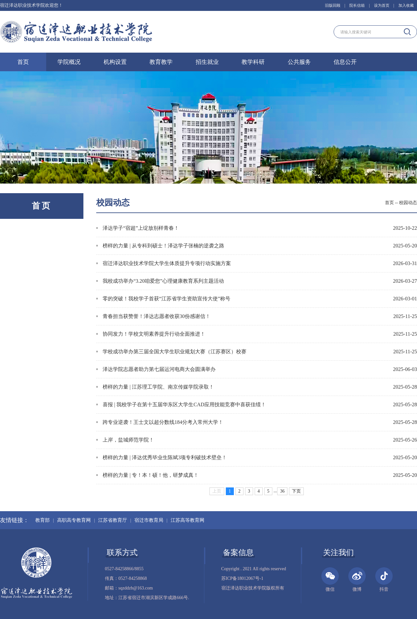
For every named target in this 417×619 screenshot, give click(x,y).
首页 (23, 62)
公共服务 (299, 62)
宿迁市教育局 (148, 520)
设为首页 (381, 5)
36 (282, 491)
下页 (296, 491)
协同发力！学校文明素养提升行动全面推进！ (150, 334)
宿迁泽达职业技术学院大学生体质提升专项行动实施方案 (163, 263)
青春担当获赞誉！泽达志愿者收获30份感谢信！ (153, 316)
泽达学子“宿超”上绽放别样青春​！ (137, 228)
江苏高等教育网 (187, 520)
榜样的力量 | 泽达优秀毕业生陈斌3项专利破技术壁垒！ (161, 457)
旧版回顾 (332, 5)
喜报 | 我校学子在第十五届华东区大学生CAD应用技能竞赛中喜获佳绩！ (181, 404)
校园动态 (408, 202)
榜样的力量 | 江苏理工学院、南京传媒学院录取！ (155, 387)
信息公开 (345, 62)
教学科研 (253, 62)
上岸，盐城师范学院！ (125, 440)
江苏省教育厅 (112, 520)
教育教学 (161, 62)
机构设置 (115, 62)
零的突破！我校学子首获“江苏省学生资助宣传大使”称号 (163, 298)
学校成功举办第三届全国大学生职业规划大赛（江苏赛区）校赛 (171, 351)
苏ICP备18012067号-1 (242, 578)
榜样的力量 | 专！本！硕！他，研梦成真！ (147, 475)
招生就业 (207, 62)
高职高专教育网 (74, 520)
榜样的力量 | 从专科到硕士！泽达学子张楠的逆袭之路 (160, 245)
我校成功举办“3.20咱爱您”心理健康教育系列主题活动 (160, 281)
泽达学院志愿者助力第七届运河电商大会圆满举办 (156, 369)
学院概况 (69, 62)
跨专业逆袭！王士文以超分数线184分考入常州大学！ (159, 422)
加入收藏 (406, 5)
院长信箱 (357, 5)
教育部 (42, 520)
